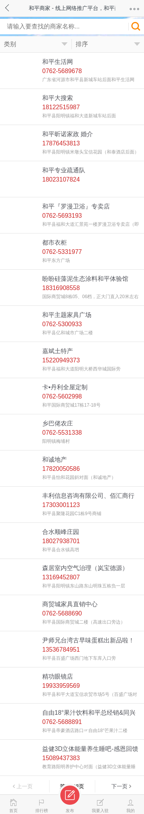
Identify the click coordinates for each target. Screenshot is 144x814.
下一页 (119, 786)
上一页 (25, 786)
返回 (14, 7)
